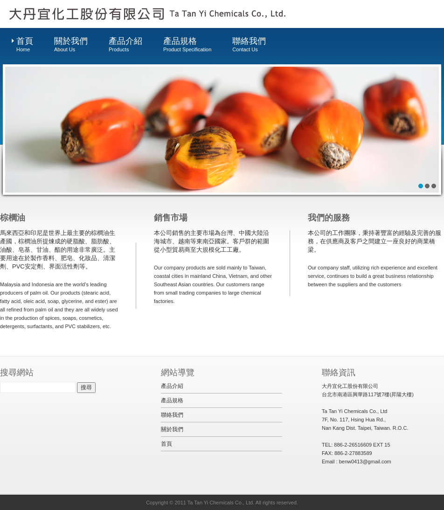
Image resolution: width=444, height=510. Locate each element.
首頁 (24, 45)
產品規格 (187, 45)
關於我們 (71, 45)
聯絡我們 (249, 45)
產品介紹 (125, 45)
